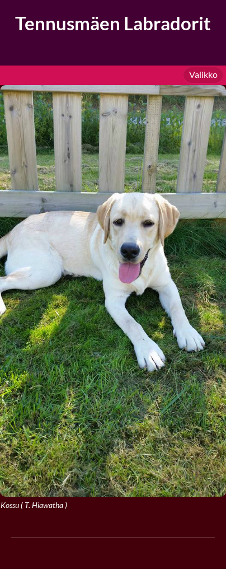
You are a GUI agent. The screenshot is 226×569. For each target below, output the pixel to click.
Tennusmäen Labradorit (113, 23)
